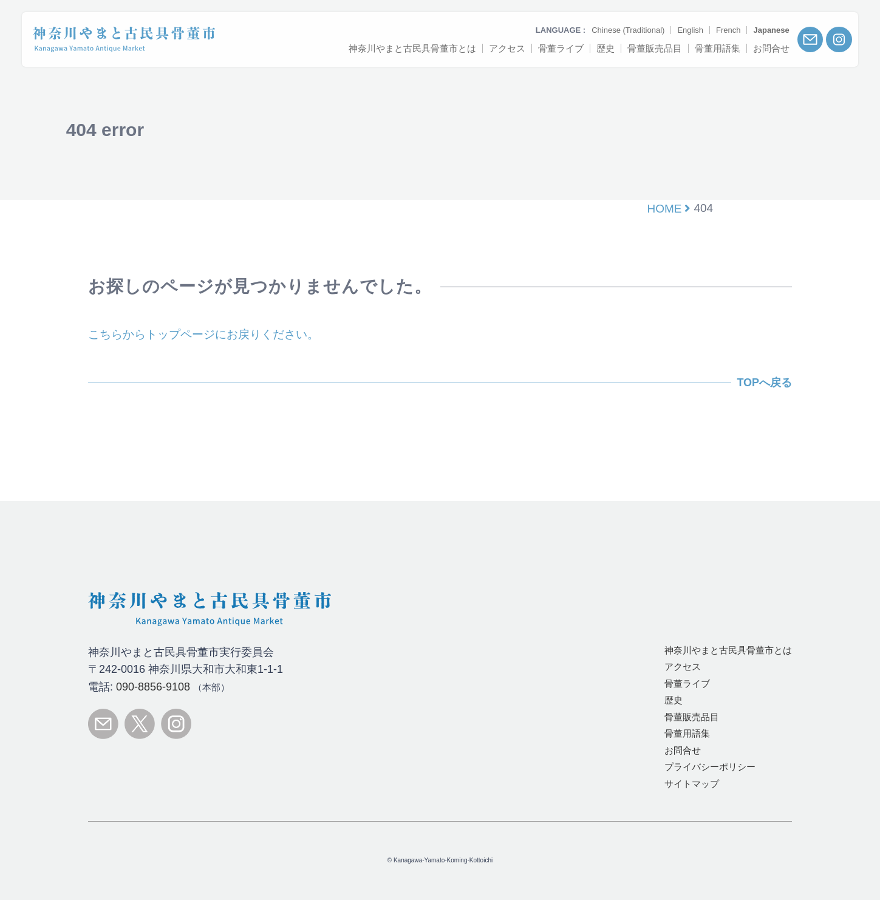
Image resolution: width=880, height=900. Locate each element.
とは (728, 650)
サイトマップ (691, 784)
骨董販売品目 (691, 717)
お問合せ (682, 750)
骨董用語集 (687, 733)
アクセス (682, 666)
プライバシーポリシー (710, 767)
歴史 (673, 700)
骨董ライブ (687, 683)
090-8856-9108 (153, 687)
